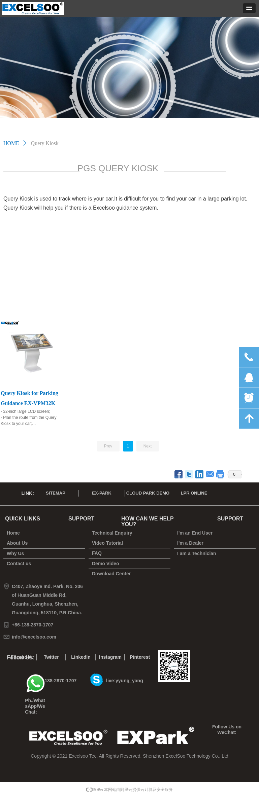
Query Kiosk (45, 143)
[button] (249, 8)
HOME (11, 143)
